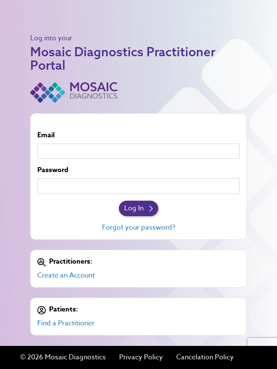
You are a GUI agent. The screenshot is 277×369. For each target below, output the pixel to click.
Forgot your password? (138, 227)
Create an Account (66, 275)
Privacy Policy (141, 357)
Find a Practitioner (65, 323)
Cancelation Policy (205, 357)
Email (46, 135)
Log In (138, 208)
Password (52, 170)
